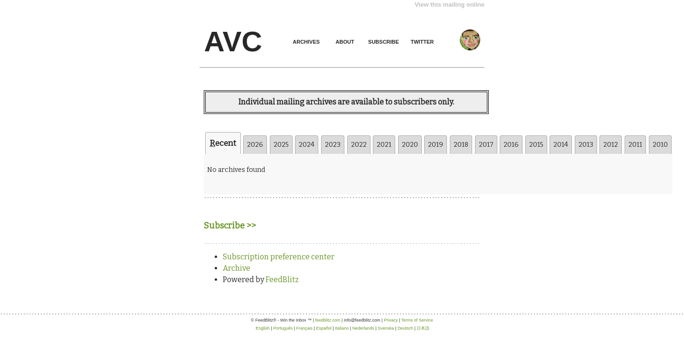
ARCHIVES (306, 42)
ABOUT (345, 42)
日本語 (423, 328)
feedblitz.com (328, 320)
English (263, 328)
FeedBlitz (282, 279)
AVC (233, 41)
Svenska (386, 328)
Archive (236, 268)
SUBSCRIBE (383, 42)
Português (283, 328)
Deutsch (405, 328)
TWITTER (422, 42)
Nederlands (363, 328)
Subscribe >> (230, 225)
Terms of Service (417, 320)
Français (304, 328)
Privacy (391, 320)
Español (324, 328)
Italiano (342, 328)
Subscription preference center (278, 256)
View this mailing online (449, 4)
